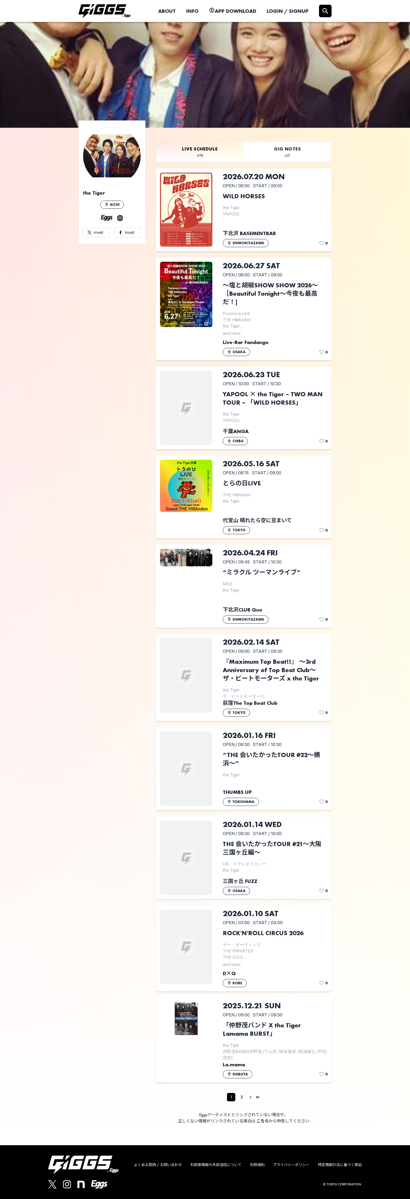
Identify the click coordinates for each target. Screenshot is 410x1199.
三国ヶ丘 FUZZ (240, 881)
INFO (192, 11)
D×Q (229, 973)
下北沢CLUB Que (242, 609)
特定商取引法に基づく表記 (340, 1164)
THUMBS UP (237, 792)
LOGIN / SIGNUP (288, 11)
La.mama (234, 1064)
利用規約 (257, 1164)
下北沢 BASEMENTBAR (249, 233)
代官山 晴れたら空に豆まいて (257, 520)
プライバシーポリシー (291, 1164)
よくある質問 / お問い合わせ (158, 1164)
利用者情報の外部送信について (216, 1164)
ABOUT (167, 11)
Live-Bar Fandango (246, 342)
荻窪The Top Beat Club (250, 703)
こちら (263, 1121)
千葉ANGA (236, 431)
